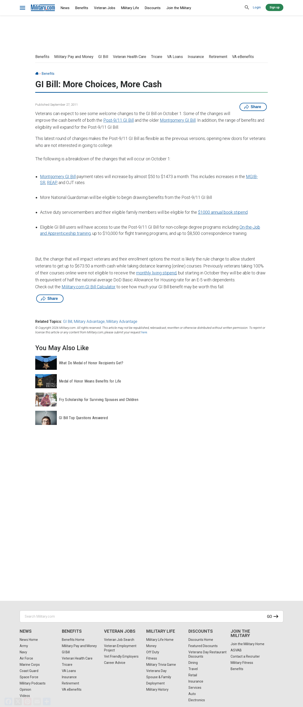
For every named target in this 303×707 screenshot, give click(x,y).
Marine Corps (30, 664)
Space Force (29, 677)
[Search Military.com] (151, 616)
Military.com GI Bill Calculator (89, 286)
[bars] (22, 8)
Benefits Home (73, 640)
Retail (192, 675)
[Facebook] (8, 701)
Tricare (156, 56)
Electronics (196, 700)
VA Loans (175, 56)
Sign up (274, 7)
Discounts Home (200, 640)
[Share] (47, 701)
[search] (247, 8)
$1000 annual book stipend (223, 212)
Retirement (218, 56)
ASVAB (236, 650)
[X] (18, 701)
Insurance (196, 56)
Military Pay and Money (73, 56)
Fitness (151, 658)
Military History (157, 689)
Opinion (25, 689)
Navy (23, 652)
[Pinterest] (27, 701)
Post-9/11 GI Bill (118, 120)
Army (24, 646)
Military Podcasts (33, 683)
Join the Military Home (247, 644)
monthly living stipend (156, 272)
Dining (193, 663)
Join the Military (178, 8)
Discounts (153, 8)
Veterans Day (156, 671)
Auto (192, 694)
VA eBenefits (243, 56)
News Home (29, 640)
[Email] (37, 701)
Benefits (81, 8)
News (65, 8)
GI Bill (103, 56)
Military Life (130, 8)
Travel (193, 669)
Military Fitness (242, 663)
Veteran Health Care (129, 56)
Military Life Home (160, 640)
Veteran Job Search (119, 640)
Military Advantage (89, 321)
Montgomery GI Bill (178, 120)
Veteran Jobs (104, 8)
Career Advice (114, 663)
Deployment (155, 683)
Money (151, 646)
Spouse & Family (158, 677)
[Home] (37, 73)
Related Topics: (48, 321)
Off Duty (152, 652)
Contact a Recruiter (245, 656)
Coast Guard (29, 671)
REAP (52, 182)
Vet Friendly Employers (121, 656)
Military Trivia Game (161, 664)
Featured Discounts (203, 646)
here (144, 332)
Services (194, 688)
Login (257, 7)
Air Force (26, 658)
